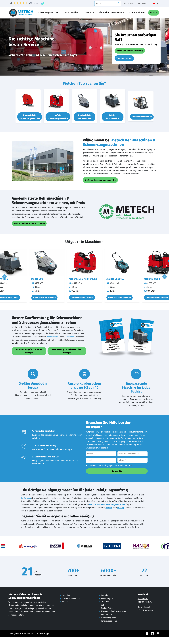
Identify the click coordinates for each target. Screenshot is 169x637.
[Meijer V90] (46, 262)
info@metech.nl (145, 602)
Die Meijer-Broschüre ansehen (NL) (100, 180)
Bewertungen (107, 598)
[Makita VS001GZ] (122, 262)
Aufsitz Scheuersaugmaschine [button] (57, 116)
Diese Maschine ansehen (44, 297)
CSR (102, 605)
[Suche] (107, 3)
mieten (109, 508)
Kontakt (153, 13)
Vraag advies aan (124, 58)
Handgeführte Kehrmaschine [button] (84, 116)
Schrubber (69, 337)
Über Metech (142, 3)
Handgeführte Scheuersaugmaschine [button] (29, 116)
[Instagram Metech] (158, 633)
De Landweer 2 (144, 607)
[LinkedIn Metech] (152, 633)
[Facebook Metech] (147, 633)
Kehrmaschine (53, 337)
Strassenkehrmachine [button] (142, 117)
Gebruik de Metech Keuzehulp (129, 51)
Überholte (89, 13)
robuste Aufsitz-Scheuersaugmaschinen (107, 504)
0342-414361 (129, 3)
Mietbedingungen (108, 618)
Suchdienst (67, 595)
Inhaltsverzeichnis (109, 621)
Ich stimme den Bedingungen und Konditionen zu (110, 465)
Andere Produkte (136, 13)
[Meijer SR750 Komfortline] (84, 262)
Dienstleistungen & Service (110, 13)
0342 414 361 (143, 599)
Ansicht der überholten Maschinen (29, 223)
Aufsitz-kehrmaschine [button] (112, 116)
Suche (65, 602)
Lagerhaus (26, 498)
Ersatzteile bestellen (71, 598)
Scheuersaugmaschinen (48, 13)
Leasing (120, 508)
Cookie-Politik (107, 608)
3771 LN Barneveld (145, 610)
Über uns (105, 602)
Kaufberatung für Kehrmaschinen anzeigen (67, 351)
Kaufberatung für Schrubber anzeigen (29, 351)
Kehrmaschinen (72, 13)
